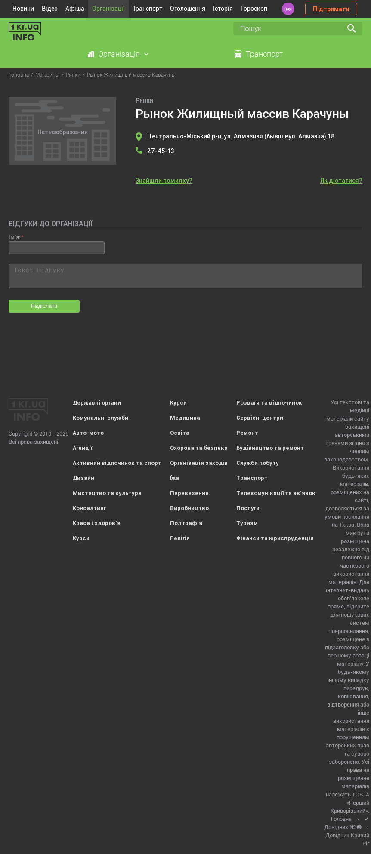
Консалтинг (89, 508)
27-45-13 (160, 150)
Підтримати (331, 9)
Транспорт (147, 8)
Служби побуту (257, 463)
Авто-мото (88, 433)
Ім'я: (14, 237)
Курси (81, 538)
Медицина (185, 418)
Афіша (74, 8)
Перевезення (189, 493)
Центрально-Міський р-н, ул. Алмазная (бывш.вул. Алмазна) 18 (241, 136)
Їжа (174, 478)
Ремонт (247, 433)
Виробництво (189, 508)
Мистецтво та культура (107, 493)
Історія (223, 8)
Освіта (179, 433)
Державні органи (97, 402)
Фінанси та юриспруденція (275, 538)
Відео (50, 8)
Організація (119, 53)
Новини (23, 8)
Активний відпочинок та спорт (117, 463)
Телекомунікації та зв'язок (275, 493)
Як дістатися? (341, 180)
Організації (108, 8)
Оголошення (187, 8)
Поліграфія (186, 523)
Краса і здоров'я (97, 523)
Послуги (248, 508)
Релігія (180, 538)
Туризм (247, 523)
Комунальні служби (100, 418)
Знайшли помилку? (164, 180)
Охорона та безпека (199, 448)
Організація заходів (199, 463)
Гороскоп (254, 8)
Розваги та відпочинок (269, 402)
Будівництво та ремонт (270, 448)
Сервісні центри (259, 418)
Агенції (82, 448)
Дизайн (83, 478)
